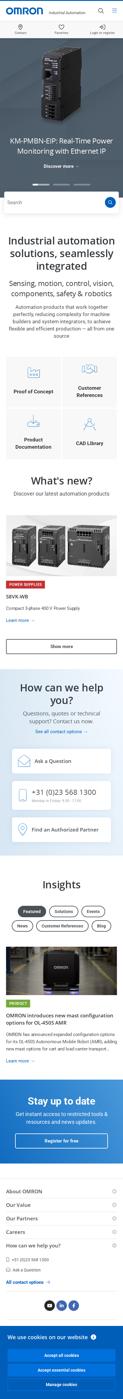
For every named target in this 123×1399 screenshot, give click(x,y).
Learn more (17, 620)
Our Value (18, 1204)
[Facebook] (73, 1305)
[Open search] (100, 11)
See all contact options (58, 731)
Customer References (62, 926)
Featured (32, 911)
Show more (61, 646)
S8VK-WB (17, 596)
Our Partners (22, 1218)
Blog (101, 926)
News (22, 926)
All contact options (28, 1282)
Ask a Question (23, 1270)
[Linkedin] (61, 1305)
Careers (15, 1231)
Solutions (64, 911)
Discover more (59, 166)
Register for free (61, 1141)
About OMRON (24, 1191)
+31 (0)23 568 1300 (27, 1259)
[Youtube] (49, 1305)
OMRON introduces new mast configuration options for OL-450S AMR (59, 1019)
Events (93, 911)
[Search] (110, 202)
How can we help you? (33, 1245)
